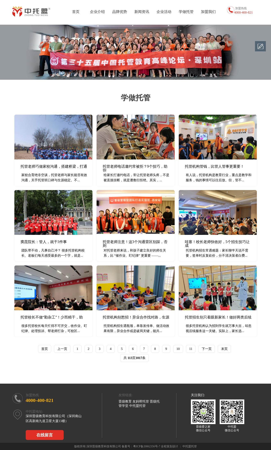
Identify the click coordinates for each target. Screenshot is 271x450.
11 (190, 349)
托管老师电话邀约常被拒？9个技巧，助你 (135, 168)
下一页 (207, 349)
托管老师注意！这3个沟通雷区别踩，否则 (135, 244)
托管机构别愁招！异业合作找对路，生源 (136, 317)
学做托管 (186, 12)
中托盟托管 (137, 405)
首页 (76, 12)
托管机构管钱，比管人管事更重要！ (214, 166)
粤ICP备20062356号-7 (146, 446)
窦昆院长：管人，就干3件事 (44, 242)
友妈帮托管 (141, 401)
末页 (224, 349)
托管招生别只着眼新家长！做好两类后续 (218, 317)
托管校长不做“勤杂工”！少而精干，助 (52, 317)
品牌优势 (119, 12)
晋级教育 (125, 401)
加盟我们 (208, 12)
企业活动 (164, 12)
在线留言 (44, 435)
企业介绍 (97, 12)
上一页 (62, 349)
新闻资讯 (141, 12)
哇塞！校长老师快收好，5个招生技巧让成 (217, 244)
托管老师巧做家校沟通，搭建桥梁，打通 (54, 166)
